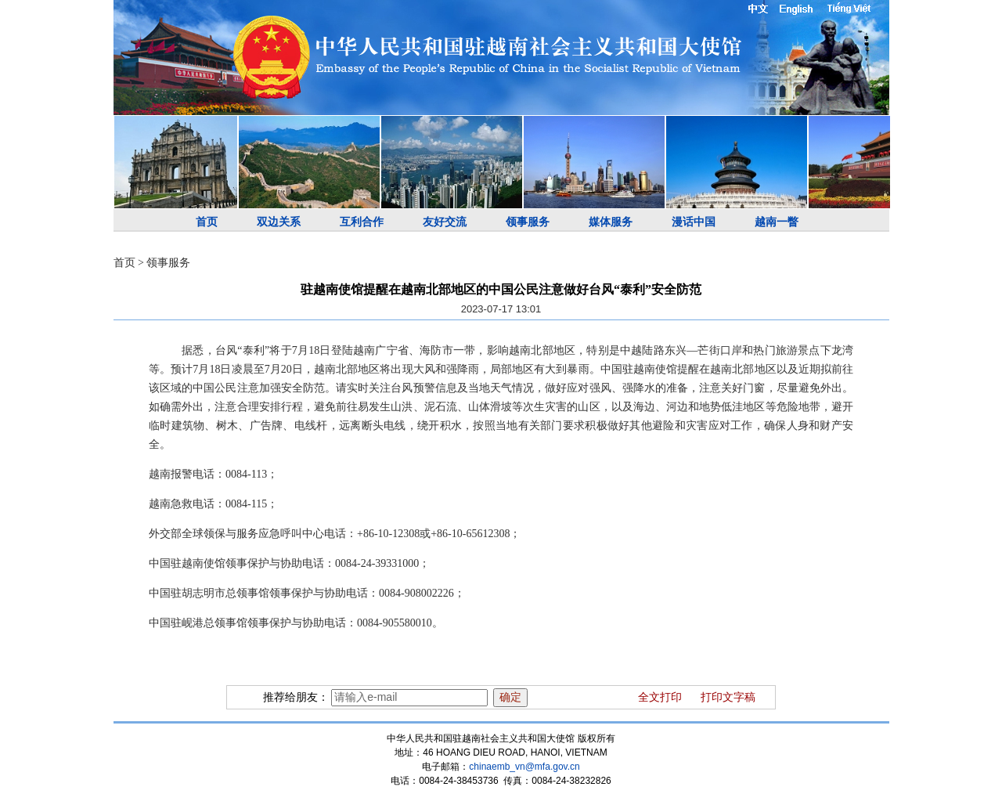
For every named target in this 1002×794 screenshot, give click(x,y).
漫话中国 (693, 222)
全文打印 (660, 697)
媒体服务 (611, 222)
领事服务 (528, 222)
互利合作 (362, 222)
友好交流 (445, 222)
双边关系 (279, 222)
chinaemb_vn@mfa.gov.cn (524, 766)
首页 (207, 222)
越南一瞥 (776, 222)
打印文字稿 (728, 697)
